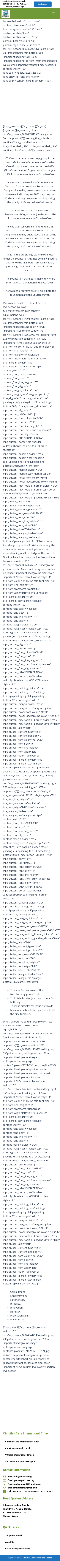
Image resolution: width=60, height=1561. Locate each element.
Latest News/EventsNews (17, 1548)
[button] (54, 14)
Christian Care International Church (22, 1441)
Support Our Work (13, 1535)
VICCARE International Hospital (20, 1461)
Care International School (17, 1448)
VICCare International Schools (19, 1455)
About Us (9, 1542)
